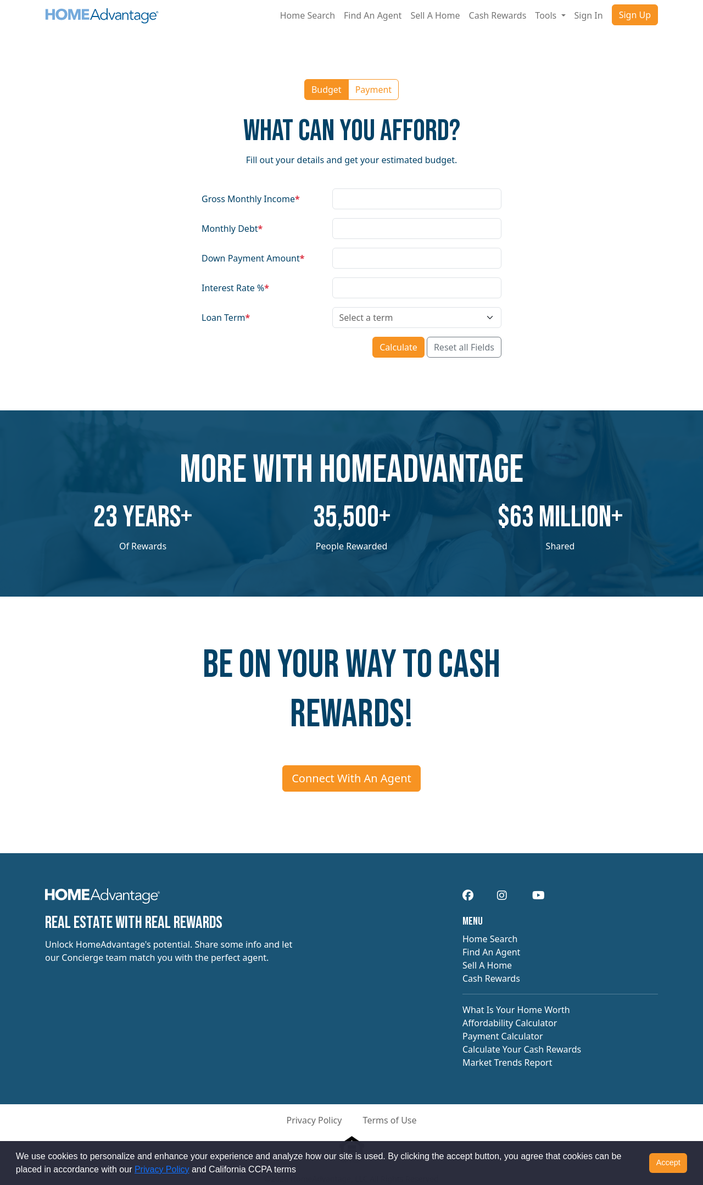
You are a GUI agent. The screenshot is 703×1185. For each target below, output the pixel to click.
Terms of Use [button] (390, 1120)
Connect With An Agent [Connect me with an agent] (351, 778)
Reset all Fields (464, 347)
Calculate (398, 347)
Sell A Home (435, 15)
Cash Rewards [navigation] (491, 978)
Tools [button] (547, 15)
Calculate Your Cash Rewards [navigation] (521, 1049)
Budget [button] (326, 90)
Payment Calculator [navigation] (502, 1036)
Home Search (307, 15)
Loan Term (226, 317)
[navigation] (102, 900)
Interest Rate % (235, 288)
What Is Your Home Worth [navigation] (516, 1010)
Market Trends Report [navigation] (507, 1062)
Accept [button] (668, 1162)
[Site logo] (102, 15)
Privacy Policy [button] (314, 1120)
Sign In (588, 15)
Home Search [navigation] (489, 939)
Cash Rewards (498, 15)
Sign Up (635, 15)
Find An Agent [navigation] (491, 952)
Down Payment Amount (253, 258)
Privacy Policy (162, 1169)
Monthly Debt (232, 228)
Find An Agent (372, 15)
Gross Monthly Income (251, 199)
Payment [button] (373, 90)
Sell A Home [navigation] (487, 965)
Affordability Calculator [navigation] (509, 1023)
